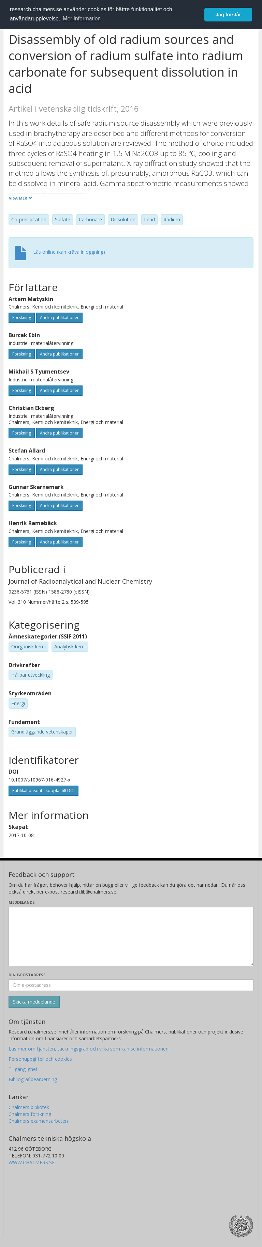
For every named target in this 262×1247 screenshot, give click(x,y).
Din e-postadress (27, 974)
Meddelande (21, 902)
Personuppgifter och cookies (40, 1059)
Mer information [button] (82, 18)
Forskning (21, 317)
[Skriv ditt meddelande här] (131, 936)
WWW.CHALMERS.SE (32, 1162)
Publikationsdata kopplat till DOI (43, 790)
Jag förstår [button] (228, 14)
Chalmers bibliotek (29, 1107)
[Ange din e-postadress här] (131, 985)
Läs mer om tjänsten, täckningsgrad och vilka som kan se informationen (89, 1048)
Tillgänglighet (23, 1069)
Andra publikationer (59, 317)
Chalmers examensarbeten (38, 1121)
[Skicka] (34, 1002)
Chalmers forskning (30, 1114)
